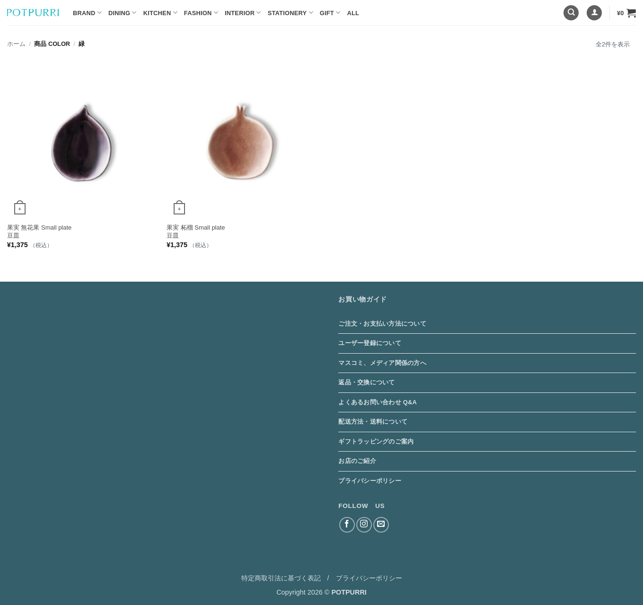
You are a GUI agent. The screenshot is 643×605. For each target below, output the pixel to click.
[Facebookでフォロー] (347, 525)
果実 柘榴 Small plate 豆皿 (196, 231)
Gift (330, 12)
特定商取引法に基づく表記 (281, 578)
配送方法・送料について (372, 421)
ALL (353, 13)
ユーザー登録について (369, 343)
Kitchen (160, 12)
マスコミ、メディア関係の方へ (382, 362)
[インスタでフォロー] (364, 525)
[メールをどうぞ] (381, 525)
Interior (243, 12)
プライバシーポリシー (369, 480)
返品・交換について (366, 382)
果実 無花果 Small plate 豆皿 (39, 231)
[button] (594, 13)
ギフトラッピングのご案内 (376, 441)
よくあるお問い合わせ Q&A (377, 402)
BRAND (87, 12)
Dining (122, 12)
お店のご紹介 (357, 460)
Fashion (201, 12)
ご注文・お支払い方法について (382, 323)
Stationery (290, 12)
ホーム (16, 43)
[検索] (571, 13)
